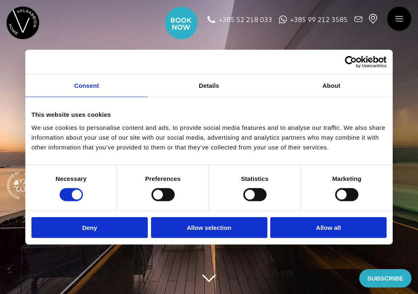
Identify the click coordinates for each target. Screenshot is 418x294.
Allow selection (209, 227)
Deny (89, 227)
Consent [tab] (86, 85)
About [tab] (331, 85)
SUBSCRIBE (385, 278)
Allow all (328, 227)
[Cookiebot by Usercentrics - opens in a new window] (351, 62)
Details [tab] (209, 85)
